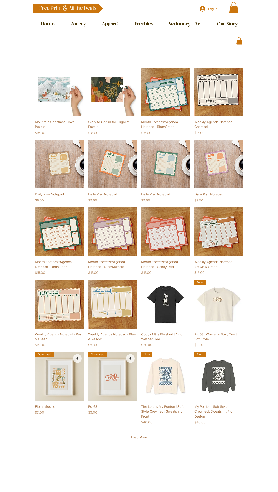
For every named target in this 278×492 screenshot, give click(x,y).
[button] (68, 8)
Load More (139, 437)
